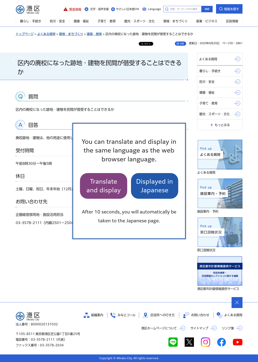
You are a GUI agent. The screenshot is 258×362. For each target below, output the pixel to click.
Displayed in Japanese (154, 186)
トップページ (25, 33)
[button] (72, 9)
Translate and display (103, 186)
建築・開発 (94, 33)
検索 (207, 9)
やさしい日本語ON (127, 9)
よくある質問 (46, 33)
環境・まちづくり (71, 33)
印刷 (182, 44)
